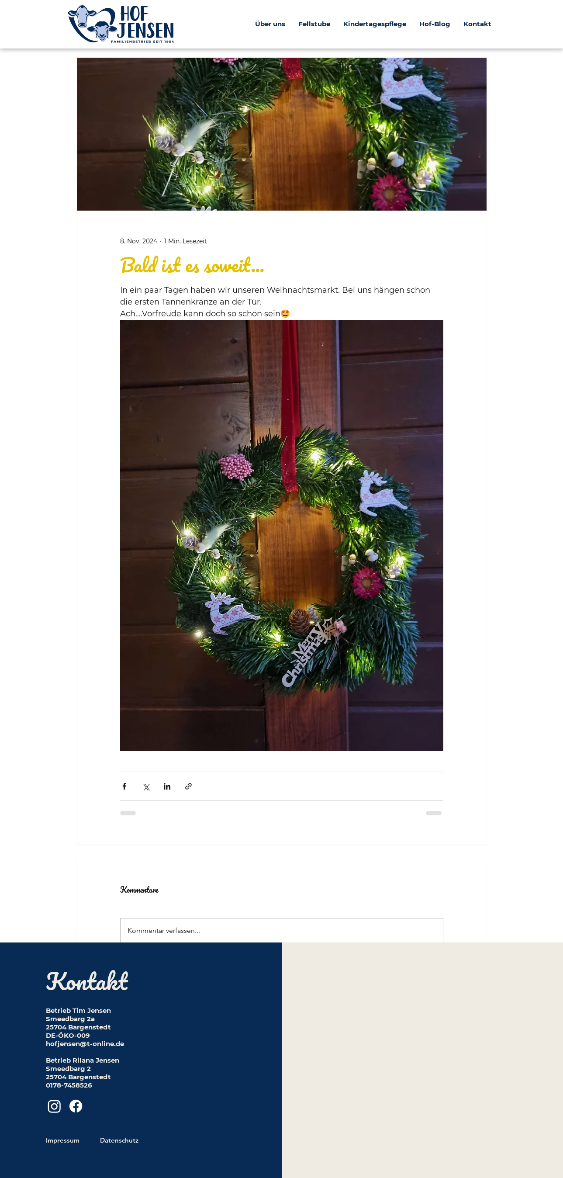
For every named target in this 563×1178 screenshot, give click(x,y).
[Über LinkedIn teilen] (167, 786)
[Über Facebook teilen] (124, 786)
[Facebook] (75, 1106)
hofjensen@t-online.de (85, 1043)
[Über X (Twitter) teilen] (146, 786)
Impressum (62, 1140)
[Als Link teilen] (188, 786)
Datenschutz (119, 1140)
